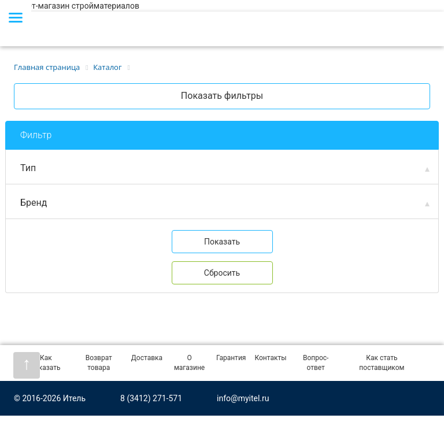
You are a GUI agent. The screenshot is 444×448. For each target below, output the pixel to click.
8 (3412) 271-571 (151, 398)
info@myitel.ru (243, 398)
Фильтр (35, 134)
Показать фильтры (222, 95)
